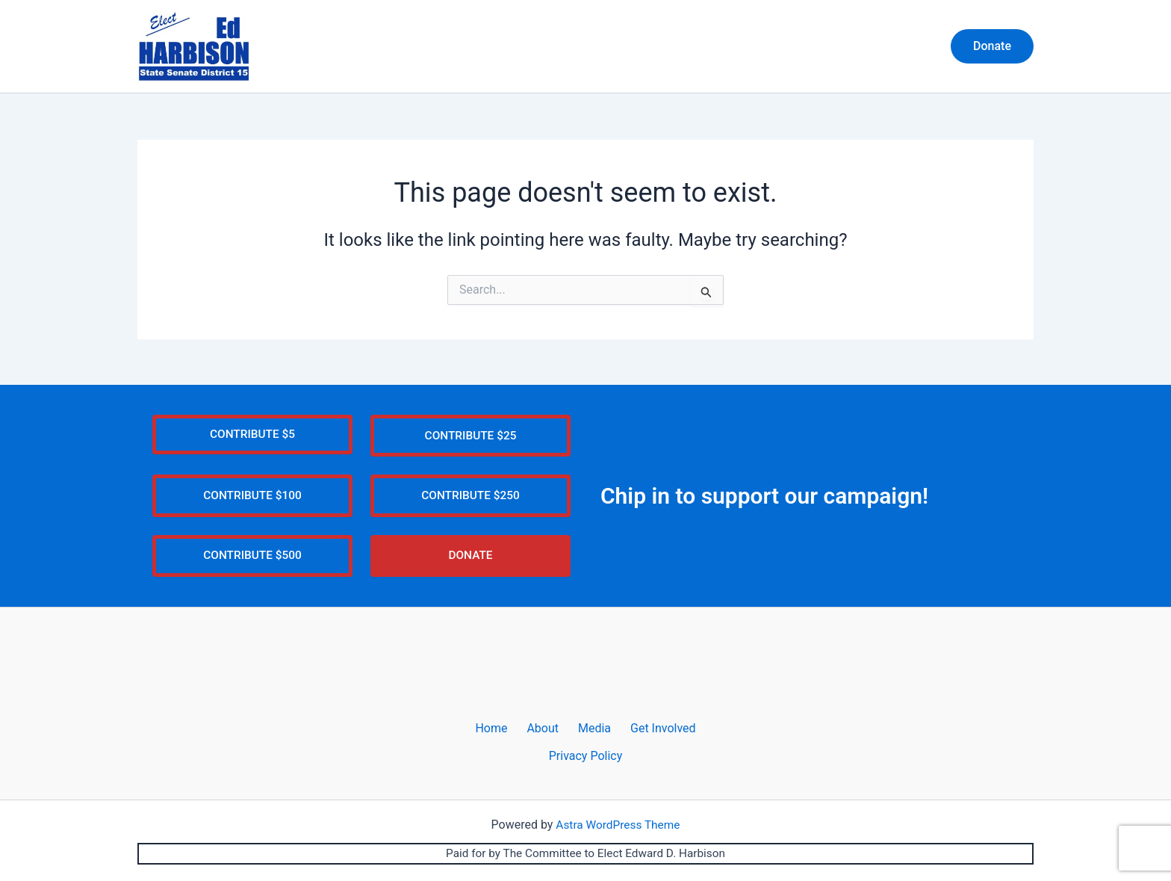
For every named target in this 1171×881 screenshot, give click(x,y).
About (761, 47)
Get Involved (890, 47)
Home (705, 47)
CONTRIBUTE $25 (470, 446)
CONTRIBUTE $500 (253, 568)
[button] (992, 47)
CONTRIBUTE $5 (252, 445)
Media (817, 47)
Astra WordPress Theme (617, 838)
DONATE (470, 568)
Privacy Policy (586, 769)
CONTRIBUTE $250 (471, 507)
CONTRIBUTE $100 (253, 507)
